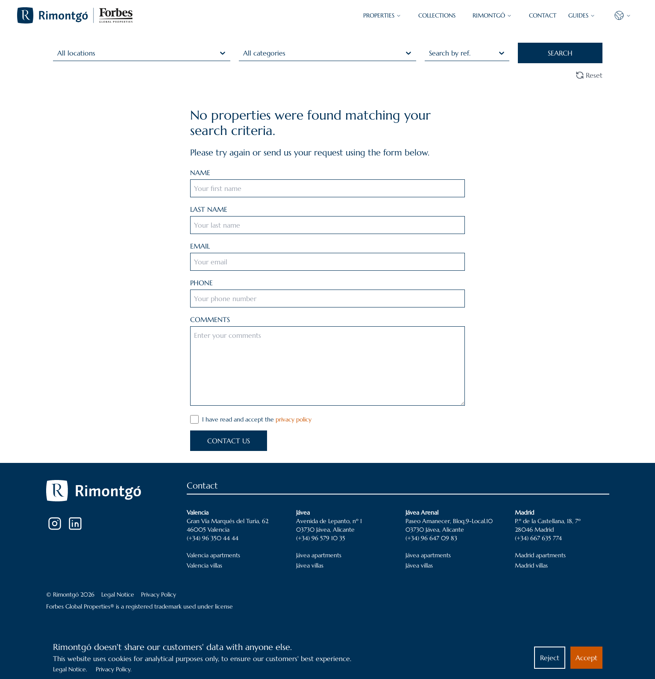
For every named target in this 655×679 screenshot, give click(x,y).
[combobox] (58, 53)
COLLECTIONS (436, 15)
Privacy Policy (158, 594)
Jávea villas (309, 565)
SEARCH (560, 53)
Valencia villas (204, 565)
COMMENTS (210, 319)
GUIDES (581, 15)
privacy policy (293, 419)
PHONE (201, 282)
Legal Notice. (70, 669)
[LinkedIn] (75, 523)
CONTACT (542, 15)
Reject (549, 657)
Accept (586, 657)
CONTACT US (228, 440)
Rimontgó (492, 15)
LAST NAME (208, 209)
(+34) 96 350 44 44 (212, 538)
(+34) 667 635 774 (538, 538)
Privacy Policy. (114, 669)
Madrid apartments (540, 555)
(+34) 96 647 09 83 (431, 538)
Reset (589, 75)
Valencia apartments (213, 555)
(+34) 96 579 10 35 (320, 538)
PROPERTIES (382, 15)
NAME (200, 172)
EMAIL (200, 246)
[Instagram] (54, 523)
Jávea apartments (318, 555)
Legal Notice (117, 594)
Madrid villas (531, 565)
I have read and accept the (256, 419)
